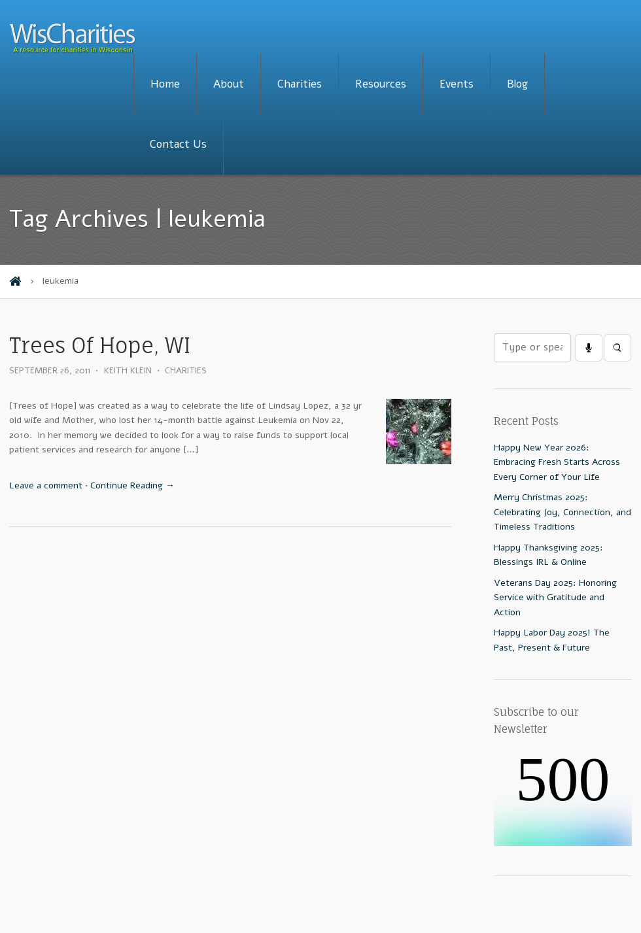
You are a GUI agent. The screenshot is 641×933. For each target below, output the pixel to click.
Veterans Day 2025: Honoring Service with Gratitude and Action (555, 598)
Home (165, 84)
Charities (299, 84)
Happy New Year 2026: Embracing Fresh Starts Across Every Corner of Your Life (557, 462)
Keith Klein (128, 371)
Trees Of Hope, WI (99, 345)
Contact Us (178, 144)
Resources (380, 84)
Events (457, 84)
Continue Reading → (132, 485)
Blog (517, 84)
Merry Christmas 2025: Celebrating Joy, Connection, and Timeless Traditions (562, 512)
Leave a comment (45, 485)
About (228, 84)
